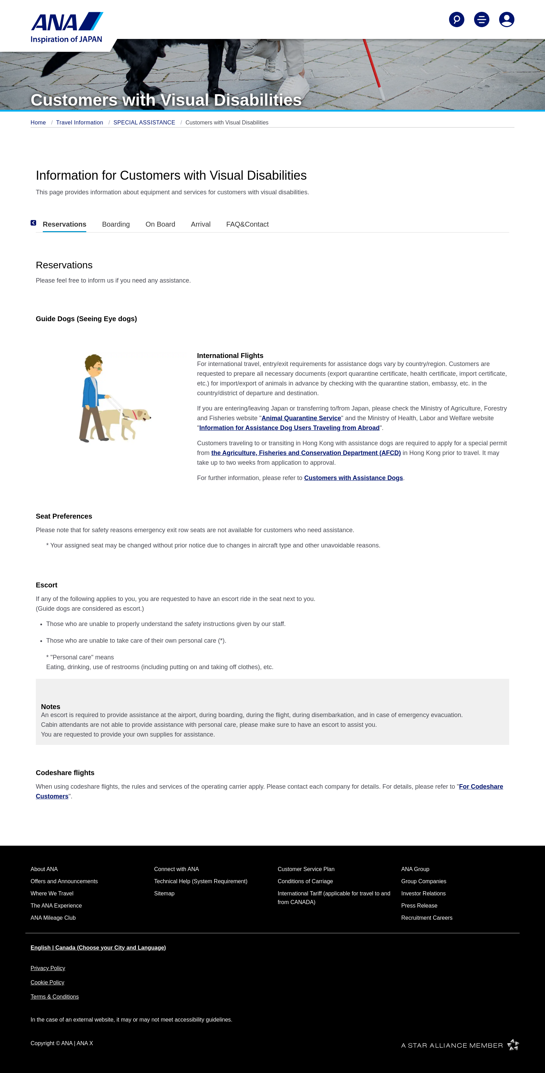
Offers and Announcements (64, 881)
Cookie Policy (47, 982)
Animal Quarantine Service (301, 418)
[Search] (456, 19)
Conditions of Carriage (305, 881)
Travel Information (80, 122)
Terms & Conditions (55, 997)
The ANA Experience (56, 906)
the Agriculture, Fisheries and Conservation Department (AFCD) (306, 452)
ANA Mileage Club (53, 918)
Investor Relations (423, 893)
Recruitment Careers (427, 918)
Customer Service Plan (306, 869)
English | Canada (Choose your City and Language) (98, 948)
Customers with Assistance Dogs (353, 477)
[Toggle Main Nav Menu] (481, 19)
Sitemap (164, 893)
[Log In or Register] (506, 19)
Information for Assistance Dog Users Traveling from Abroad (289, 427)
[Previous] (43, 223)
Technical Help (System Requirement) (201, 881)
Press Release (419, 906)
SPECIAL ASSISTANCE (145, 122)
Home (39, 122)
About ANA (44, 869)
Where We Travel (52, 893)
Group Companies (424, 881)
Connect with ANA (176, 869)
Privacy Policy (48, 968)
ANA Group (415, 869)
